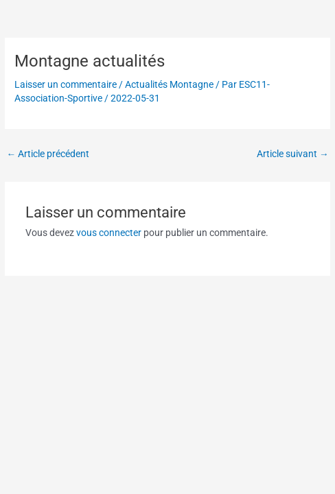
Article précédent (47, 153)
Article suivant (293, 153)
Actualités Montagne (169, 84)
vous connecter (108, 232)
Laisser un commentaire (65, 84)
